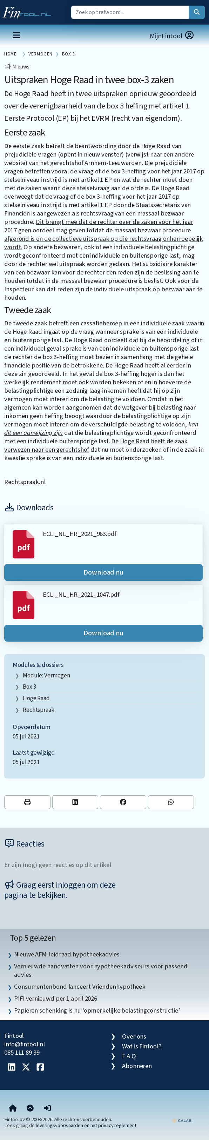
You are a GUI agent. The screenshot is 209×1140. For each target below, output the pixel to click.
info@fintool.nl (24, 1044)
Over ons (134, 1036)
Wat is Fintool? (141, 1046)
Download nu (103, 572)
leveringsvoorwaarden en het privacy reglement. (86, 1125)
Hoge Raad (36, 698)
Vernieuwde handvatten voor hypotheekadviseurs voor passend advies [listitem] (101, 970)
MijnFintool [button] (172, 36)
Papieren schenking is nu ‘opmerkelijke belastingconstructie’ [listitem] (97, 1010)
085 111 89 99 (22, 1052)
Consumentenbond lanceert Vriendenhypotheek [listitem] (80, 986)
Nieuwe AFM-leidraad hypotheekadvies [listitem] (67, 954)
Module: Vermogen (46, 675)
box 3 (29, 686)
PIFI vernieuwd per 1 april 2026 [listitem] (55, 998)
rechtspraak (38, 709)
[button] (47, 1108)
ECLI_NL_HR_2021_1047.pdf (81, 594)
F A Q (129, 1056)
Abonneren (137, 1066)
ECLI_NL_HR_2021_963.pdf (79, 533)
